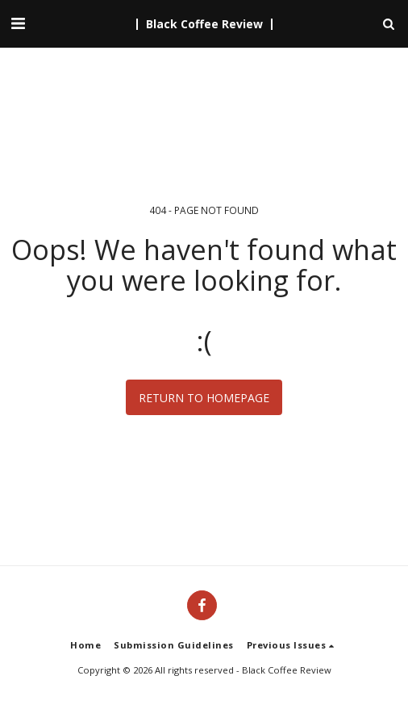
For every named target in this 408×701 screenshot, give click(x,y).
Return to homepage (204, 397)
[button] (17, 23)
